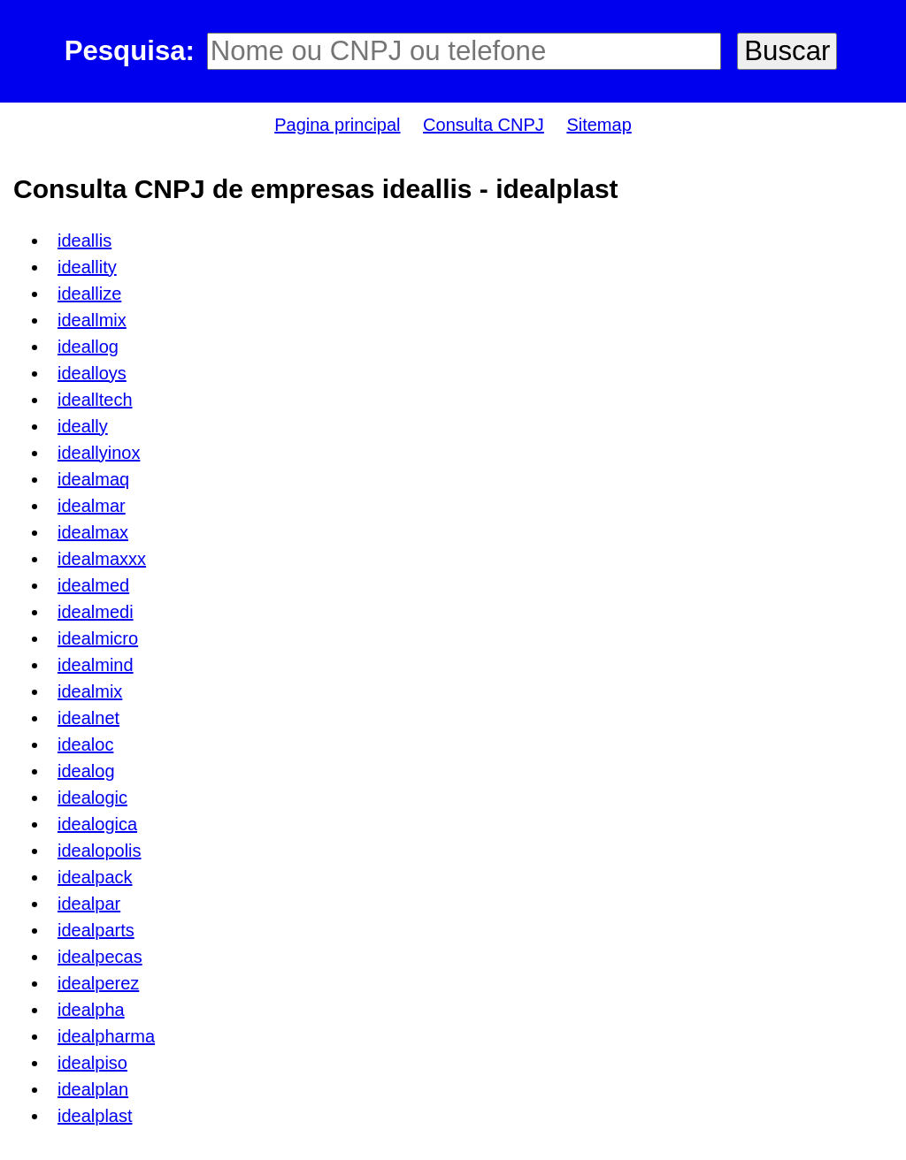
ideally (83, 426)
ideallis (84, 240)
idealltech (95, 399)
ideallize (89, 293)
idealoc (85, 744)
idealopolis (100, 850)
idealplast (95, 1116)
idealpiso (92, 1062)
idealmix (90, 691)
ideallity (87, 267)
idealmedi (96, 612)
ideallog (88, 346)
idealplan (93, 1089)
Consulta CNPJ (483, 124)
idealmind (96, 665)
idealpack (95, 877)
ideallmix (92, 320)
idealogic (92, 797)
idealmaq (93, 479)
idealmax (93, 532)
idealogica (97, 824)
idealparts (96, 930)
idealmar (92, 505)
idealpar (89, 903)
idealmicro (98, 638)
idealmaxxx (102, 559)
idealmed (93, 585)
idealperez (98, 983)
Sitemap (598, 124)
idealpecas (100, 956)
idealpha (91, 1009)
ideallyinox (99, 452)
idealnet (88, 718)
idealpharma (106, 1036)
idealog (86, 771)
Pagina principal (337, 124)
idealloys (92, 373)
